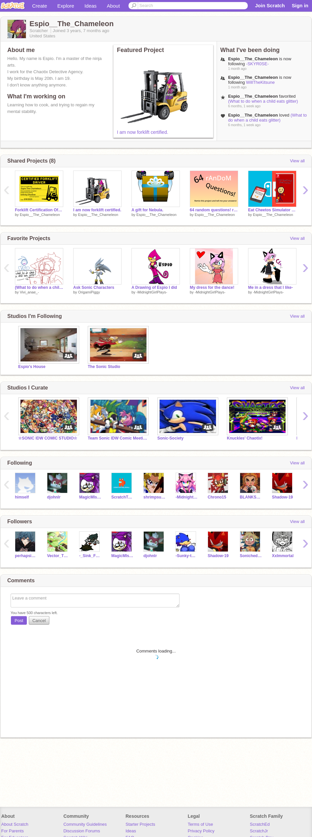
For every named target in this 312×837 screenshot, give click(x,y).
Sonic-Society (170, 438)
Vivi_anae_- (29, 292)
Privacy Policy (201, 830)
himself (22, 497)
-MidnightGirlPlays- (151, 292)
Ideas (90, 6)
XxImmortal (282, 555)
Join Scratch (270, 5)
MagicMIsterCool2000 (90, 497)
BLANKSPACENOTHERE (251, 497)
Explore (65, 6)
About (113, 6)
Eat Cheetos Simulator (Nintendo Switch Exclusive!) (272, 210)
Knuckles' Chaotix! (244, 438)
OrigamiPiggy (89, 292)
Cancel (39, 620)
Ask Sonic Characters (93, 287)
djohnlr (54, 497)
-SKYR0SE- (257, 63)
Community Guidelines (85, 824)
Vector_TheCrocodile (58, 555)
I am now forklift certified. (142, 132)
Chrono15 (217, 497)
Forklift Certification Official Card (39, 210)
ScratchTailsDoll (122, 497)
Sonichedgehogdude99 (251, 555)
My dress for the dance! (212, 287)
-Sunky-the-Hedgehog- (187, 555)
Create (39, 6)
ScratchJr (259, 830)
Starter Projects (140, 824)
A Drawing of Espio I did (154, 287)
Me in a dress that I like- (270, 287)
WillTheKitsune (260, 82)
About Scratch (14, 824)
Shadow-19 (282, 497)
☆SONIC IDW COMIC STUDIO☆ (47, 438)
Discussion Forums (81, 830)
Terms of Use (200, 824)
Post (19, 620)
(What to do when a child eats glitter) (263, 101)
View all (297, 160)
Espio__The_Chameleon (40, 215)
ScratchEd (260, 824)
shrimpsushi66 (154, 497)
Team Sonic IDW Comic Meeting (117, 438)
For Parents (12, 830)
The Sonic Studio (104, 366)
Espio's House (31, 366)
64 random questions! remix (214, 210)
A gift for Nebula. (147, 210)
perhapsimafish (26, 555)
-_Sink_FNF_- (90, 555)
